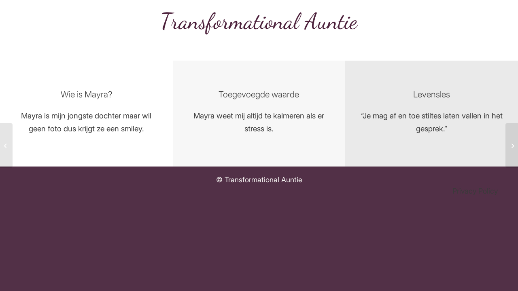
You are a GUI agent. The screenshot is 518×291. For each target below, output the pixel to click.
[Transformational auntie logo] (259, 22)
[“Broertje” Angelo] (511, 145)
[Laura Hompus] (6, 145)
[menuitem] (473, 191)
